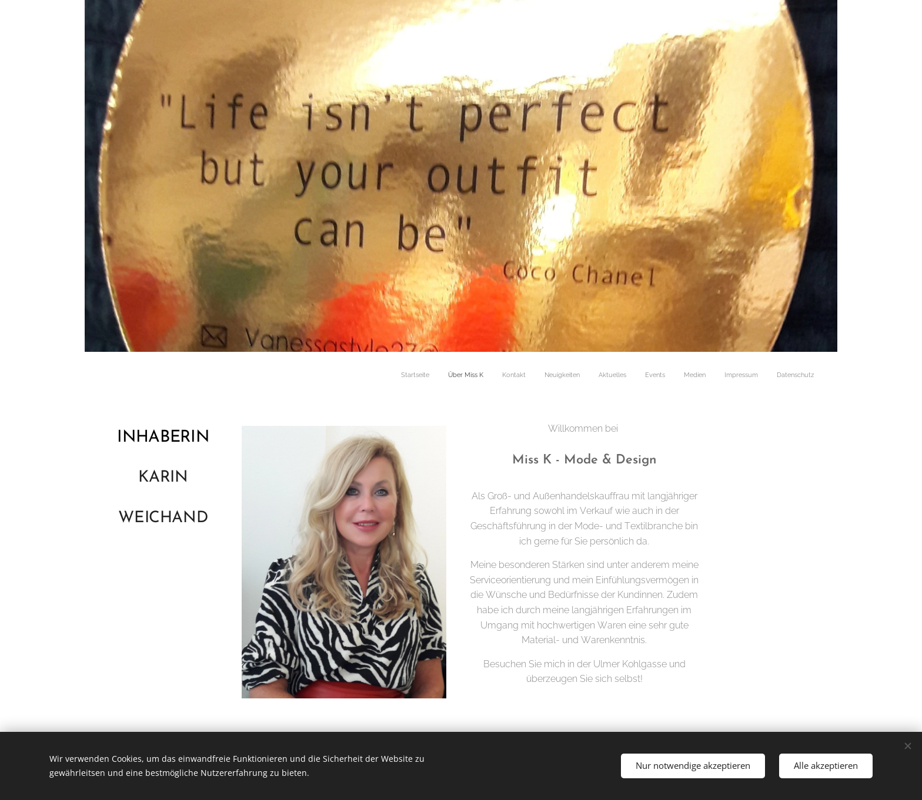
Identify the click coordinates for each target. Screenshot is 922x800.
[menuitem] (666, 376)
